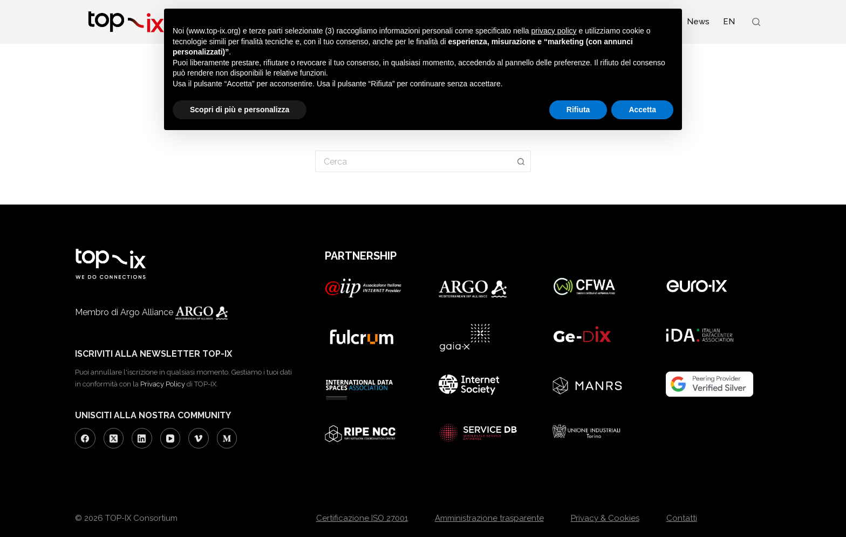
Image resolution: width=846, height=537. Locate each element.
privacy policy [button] (554, 30)
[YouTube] (170, 438)
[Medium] (227, 438)
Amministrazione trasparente (489, 518)
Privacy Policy (162, 384)
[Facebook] (85, 438)
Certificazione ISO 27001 (362, 518)
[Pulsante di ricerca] (521, 161)
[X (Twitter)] (114, 438)
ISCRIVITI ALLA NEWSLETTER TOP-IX (153, 354)
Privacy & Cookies (605, 518)
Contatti (681, 518)
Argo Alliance (188, 312)
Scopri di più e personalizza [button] (239, 109)
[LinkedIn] (142, 438)
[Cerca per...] (413, 161)
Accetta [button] (642, 109)
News (698, 21)
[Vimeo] (198, 438)
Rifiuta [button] (578, 109)
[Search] (756, 22)
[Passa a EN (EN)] (728, 21)
